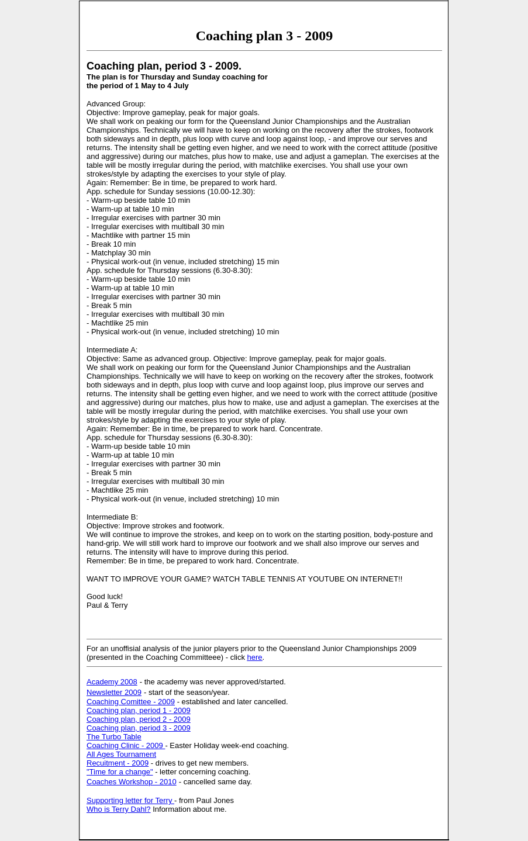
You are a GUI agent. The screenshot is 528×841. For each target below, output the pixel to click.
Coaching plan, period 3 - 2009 (139, 728)
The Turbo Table (114, 736)
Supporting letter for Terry (130, 800)
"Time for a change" (120, 771)
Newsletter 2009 (114, 692)
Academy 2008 (112, 681)
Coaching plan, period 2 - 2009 (139, 719)
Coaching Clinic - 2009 (126, 745)
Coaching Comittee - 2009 (131, 701)
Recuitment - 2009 (118, 763)
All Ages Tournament (121, 754)
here (255, 657)
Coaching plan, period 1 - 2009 (139, 710)
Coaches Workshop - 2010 (132, 781)
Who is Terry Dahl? (119, 809)
